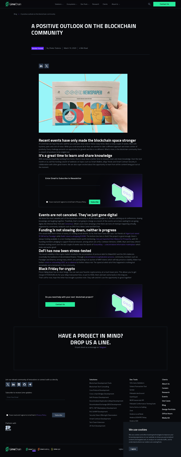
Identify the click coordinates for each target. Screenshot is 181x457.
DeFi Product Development (99, 397)
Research (166, 392)
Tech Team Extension (97, 422)
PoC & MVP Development (98, 411)
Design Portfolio (168, 409)
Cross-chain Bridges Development (101, 394)
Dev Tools (134, 379)
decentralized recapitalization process (99, 256)
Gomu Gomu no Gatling (138, 407)
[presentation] (62, 193)
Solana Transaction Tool (138, 386)
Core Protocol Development (99, 390)
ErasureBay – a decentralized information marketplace (114, 244)
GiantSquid (133, 396)
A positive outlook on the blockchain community (38, 14)
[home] (17, 4)
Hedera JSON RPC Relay (138, 417)
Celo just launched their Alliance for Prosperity (113, 239)
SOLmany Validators (137, 383)
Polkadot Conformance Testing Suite (143, 403)
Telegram (102, 347)
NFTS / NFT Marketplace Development (103, 408)
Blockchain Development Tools (100, 383)
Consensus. (69, 223)
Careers (165, 388)
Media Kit (166, 418)
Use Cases (166, 401)
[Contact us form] (90, 360)
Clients (165, 379)
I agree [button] (133, 449)
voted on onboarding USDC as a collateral (60, 262)
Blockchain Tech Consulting (99, 386)
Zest (131, 410)
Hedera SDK (134, 421)
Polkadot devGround (137, 393)
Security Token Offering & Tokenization (103, 415)
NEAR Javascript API (137, 400)
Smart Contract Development (100, 419)
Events (165, 396)
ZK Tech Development (97, 426)
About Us (166, 384)
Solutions (93, 379)
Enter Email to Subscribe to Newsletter (63, 178)
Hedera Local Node (136, 414)
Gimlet (132, 390)
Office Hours (167, 413)
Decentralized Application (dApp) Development (106, 401)
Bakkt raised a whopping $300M (73, 236)
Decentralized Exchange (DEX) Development (105, 404)
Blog (15, 14)
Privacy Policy (41, 415)
